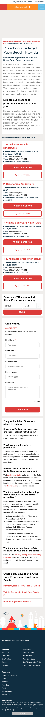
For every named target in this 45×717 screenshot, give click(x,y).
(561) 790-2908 (22, 175)
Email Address (22, 365)
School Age (6, 695)
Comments (9, 383)
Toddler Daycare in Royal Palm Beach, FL (21, 593)
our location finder (14, 475)
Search (22, 312)
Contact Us (6, 656)
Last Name (22, 354)
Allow (22, 713)
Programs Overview (9, 675)
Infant (4, 678)
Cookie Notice (28, 706)
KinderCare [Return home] (3, 7)
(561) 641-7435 (22, 214)
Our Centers (6, 659)
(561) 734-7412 (22, 286)
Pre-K (4, 688)
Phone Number (22, 375)
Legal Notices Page (9, 710)
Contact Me (22, 409)
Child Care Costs (28, 659)
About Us (5, 652)
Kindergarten (7, 691)
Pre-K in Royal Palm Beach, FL (17, 601)
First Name (22, 343)
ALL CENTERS (8, 41)
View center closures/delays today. (15, 640)
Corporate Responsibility (31, 665)
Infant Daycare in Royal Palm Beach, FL (21, 586)
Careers (5, 662)
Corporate (5, 665)
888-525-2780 (11, 328)
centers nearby (21, 7)
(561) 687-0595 (22, 250)
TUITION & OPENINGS (22, 167)
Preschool (5, 685)
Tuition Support (28, 652)
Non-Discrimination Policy (31, 662)
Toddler (4, 682)
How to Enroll (11, 486)
